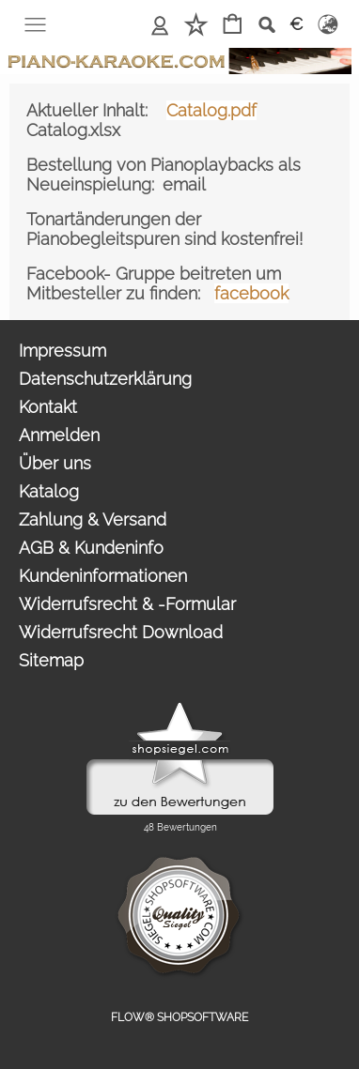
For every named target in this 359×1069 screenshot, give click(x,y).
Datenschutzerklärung (105, 379)
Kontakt (48, 407)
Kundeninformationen (103, 576)
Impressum (62, 350)
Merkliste (196, 24)
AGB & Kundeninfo (91, 547)
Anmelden (160, 24)
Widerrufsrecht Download (121, 632)
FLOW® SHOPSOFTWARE (179, 1017)
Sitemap (51, 660)
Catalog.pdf (211, 110)
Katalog (49, 491)
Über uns (55, 463)
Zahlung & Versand (92, 519)
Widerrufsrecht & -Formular (127, 604)
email (184, 184)
